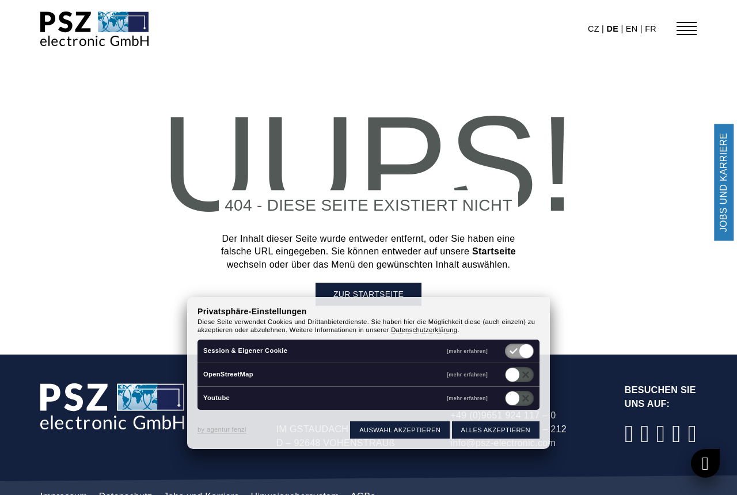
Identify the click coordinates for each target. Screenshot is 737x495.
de (613, 28)
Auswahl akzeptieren (399, 430)
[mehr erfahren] (467, 351)
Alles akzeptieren (495, 430)
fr (650, 28)
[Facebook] (629, 433)
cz (595, 28)
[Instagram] (644, 433)
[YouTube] (676, 433)
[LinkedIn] (661, 433)
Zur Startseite (368, 294)
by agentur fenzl (221, 429)
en (633, 28)
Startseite (494, 252)
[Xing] (692, 433)
